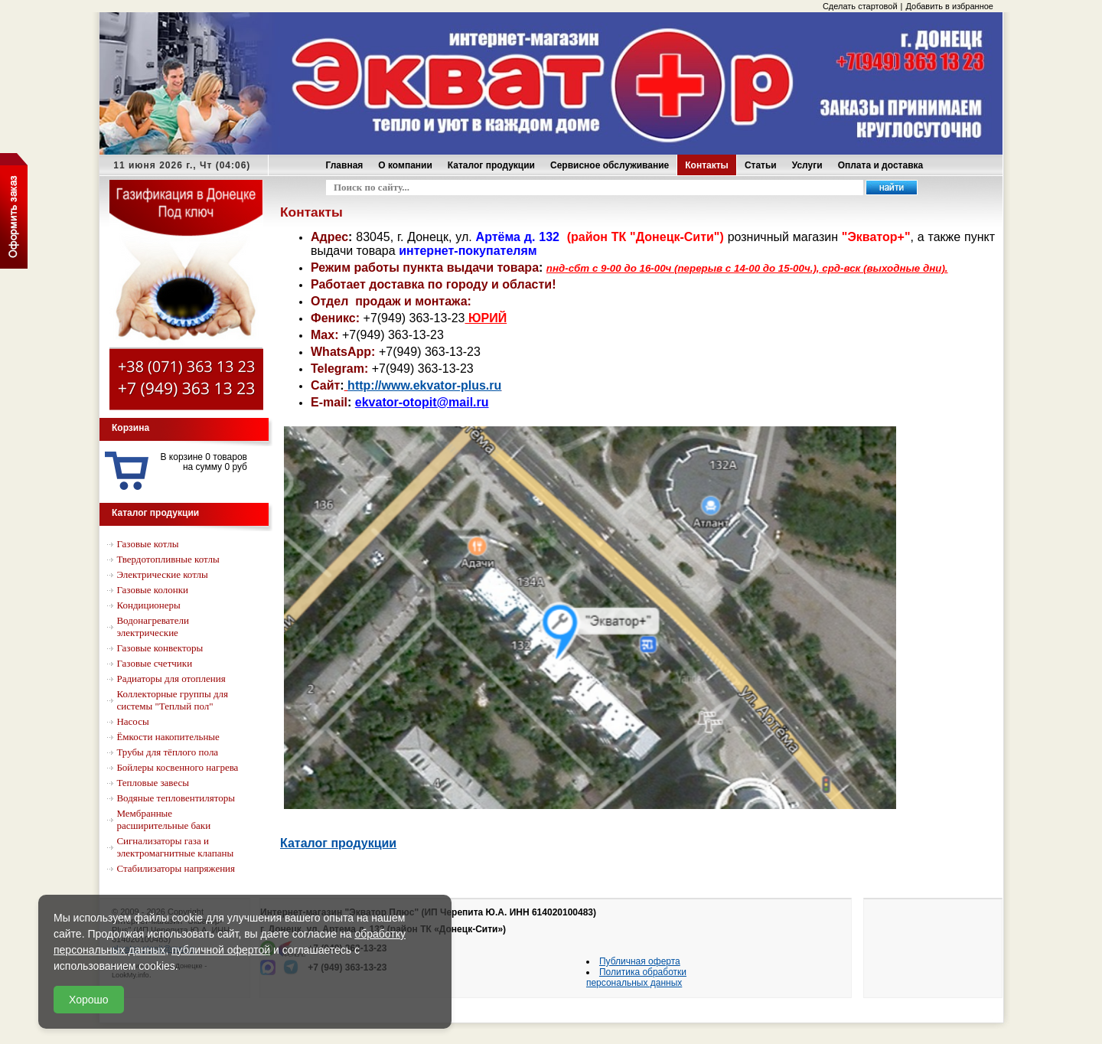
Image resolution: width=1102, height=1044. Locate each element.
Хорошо (89, 999)
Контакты (707, 165)
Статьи (761, 165)
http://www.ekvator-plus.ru (424, 385)
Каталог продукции (491, 165)
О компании (405, 165)
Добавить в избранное (949, 6)
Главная (345, 165)
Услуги (807, 165)
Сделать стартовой (860, 6)
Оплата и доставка (881, 165)
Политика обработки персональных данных (636, 977)
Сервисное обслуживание (609, 165)
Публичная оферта (639, 961)
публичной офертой (220, 950)
